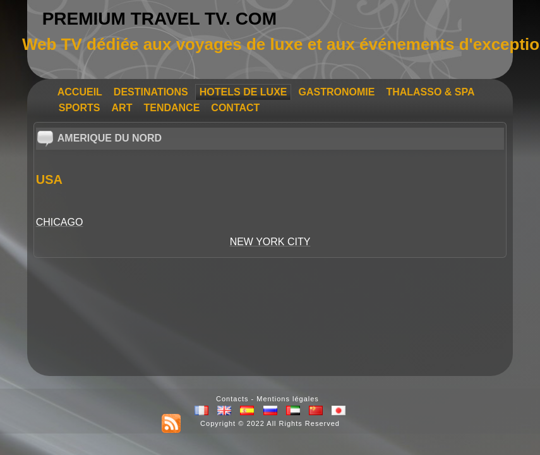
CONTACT (235, 107)
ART (122, 107)
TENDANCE (171, 107)
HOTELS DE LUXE (243, 92)
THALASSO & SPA (430, 92)
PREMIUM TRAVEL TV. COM (159, 18)
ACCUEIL (79, 92)
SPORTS (79, 107)
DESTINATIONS (151, 92)
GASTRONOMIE (336, 92)
